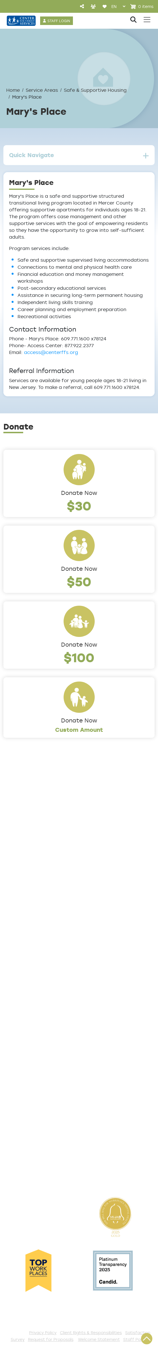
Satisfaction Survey (29, 1043)
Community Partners (30, 856)
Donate (13, 1081)
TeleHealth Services (29, 1034)
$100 (79, 657)
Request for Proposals (50, 1339)
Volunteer (16, 1118)
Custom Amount (79, 730)
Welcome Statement (99, 1339)
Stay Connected (25, 1165)
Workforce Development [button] (35, 978)
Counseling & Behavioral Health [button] (43, 931)
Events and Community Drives (41, 1090)
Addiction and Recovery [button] (34, 912)
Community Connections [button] (35, 922)
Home (13, 90)
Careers (13, 838)
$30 (79, 505)
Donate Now (79, 493)
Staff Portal (135, 1339)
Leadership (17, 819)
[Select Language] (118, 6)
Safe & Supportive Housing (95, 90)
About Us (15, 810)
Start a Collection (26, 1099)
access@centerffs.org (51, 352)
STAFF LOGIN (58, 20)
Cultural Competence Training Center (52, 866)
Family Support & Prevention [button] (40, 950)
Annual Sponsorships (30, 1109)
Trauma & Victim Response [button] (38, 969)
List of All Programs (28, 1025)
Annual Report (21, 847)
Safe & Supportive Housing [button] (38, 959)
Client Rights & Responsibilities (91, 1332)
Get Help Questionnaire (34, 1015)
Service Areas (42, 90)
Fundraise (16, 1156)
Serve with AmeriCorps (32, 1127)
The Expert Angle (25, 875)
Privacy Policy (43, 1332)
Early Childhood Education (37, 941)
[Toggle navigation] (147, 19)
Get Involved (19, 1071)
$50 (79, 581)
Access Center (22, 1006)
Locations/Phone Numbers (37, 828)
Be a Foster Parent (28, 1146)
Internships (17, 1137)
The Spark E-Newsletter (34, 1174)
